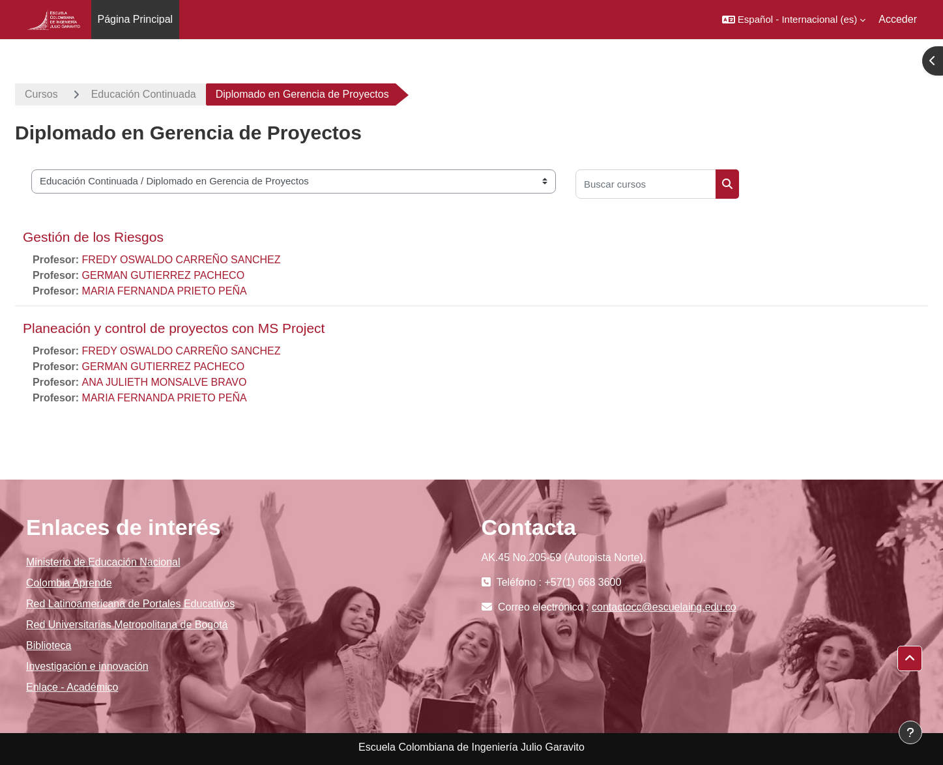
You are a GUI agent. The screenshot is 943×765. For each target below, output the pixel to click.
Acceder (897, 19)
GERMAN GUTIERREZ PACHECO (163, 275)
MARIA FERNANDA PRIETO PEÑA (164, 290)
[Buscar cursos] (645, 184)
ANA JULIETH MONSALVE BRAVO (164, 382)
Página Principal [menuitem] (135, 19)
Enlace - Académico (72, 687)
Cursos (41, 94)
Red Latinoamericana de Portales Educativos (130, 603)
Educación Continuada (143, 94)
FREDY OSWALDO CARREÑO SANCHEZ (181, 259)
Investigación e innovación (87, 666)
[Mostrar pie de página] (910, 732)
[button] (793, 19)
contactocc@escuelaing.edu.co (664, 607)
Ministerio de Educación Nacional (103, 562)
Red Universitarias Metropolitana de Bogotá (127, 624)
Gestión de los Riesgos (93, 236)
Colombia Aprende (69, 582)
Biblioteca (48, 645)
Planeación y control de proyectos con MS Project (174, 328)
